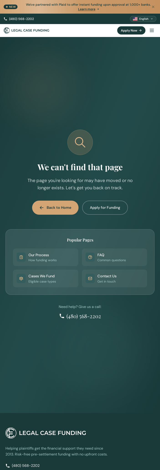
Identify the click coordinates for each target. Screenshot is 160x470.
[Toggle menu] (151, 30)
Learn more (88, 9)
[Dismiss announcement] (153, 7)
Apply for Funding (105, 207)
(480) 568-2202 (19, 19)
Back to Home (55, 207)
